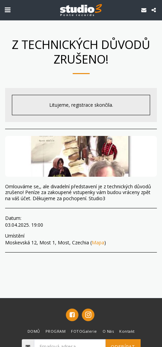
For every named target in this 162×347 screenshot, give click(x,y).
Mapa (98, 242)
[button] (7, 10)
